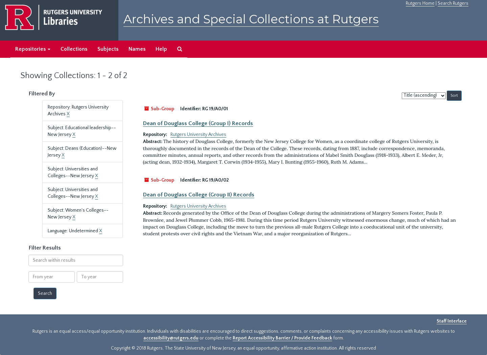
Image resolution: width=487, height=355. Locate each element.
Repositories (32, 49)
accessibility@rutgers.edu (171, 338)
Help (161, 49)
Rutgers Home (420, 3)
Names (137, 49)
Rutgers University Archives (198, 134)
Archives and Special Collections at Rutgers (251, 19)
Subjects (107, 49)
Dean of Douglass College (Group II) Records (198, 195)
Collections (74, 49)
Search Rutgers (453, 3)
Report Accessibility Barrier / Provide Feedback (282, 338)
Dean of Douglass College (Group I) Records (198, 123)
